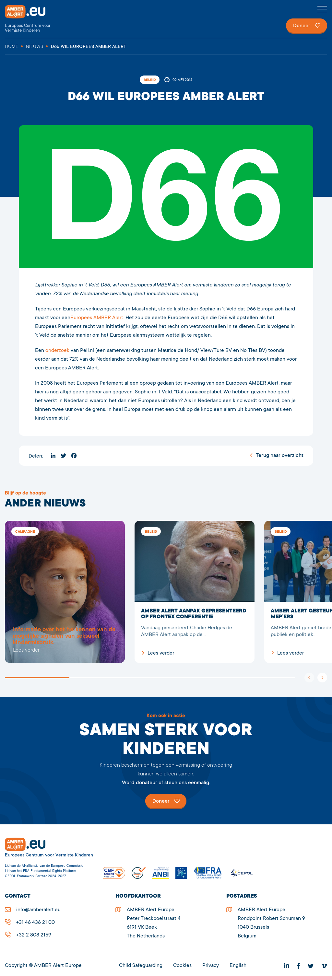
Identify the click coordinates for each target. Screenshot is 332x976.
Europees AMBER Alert (96, 318)
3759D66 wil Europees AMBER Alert (65, 592)
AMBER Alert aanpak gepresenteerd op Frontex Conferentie (195, 592)
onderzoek (58, 351)
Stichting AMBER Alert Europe (31, 19)
